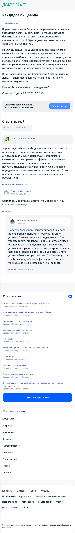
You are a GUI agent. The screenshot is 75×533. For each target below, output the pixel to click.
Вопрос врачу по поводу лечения (18, 321)
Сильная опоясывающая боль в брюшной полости (26, 303)
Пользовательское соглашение (50, 496)
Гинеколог (7, 472)
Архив (14, 507)
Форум (59, 502)
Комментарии (45, 502)
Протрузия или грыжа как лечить (18, 374)
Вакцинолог (8, 432)
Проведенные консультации (16, 496)
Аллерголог (8, 419)
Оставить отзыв (19, 184)
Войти (25, 507)
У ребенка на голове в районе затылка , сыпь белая (27, 312)
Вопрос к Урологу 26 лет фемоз (17, 330)
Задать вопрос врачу (37, 397)
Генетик (6, 466)
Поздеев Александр (20, 229)
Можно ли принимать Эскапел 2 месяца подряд (25, 347)
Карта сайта (28, 502)
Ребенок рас (8, 339)
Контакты (7, 491)
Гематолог (7, 452)
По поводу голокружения (14, 365)
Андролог (7, 425)
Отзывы (45, 491)
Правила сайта (9, 502)
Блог (4, 507)
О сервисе (22, 491)
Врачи (34, 491)
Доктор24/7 (14, 5)
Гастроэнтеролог (11, 446)
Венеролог (7, 439)
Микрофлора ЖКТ (11, 23)
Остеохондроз (9, 356)
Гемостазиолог (10, 459)
